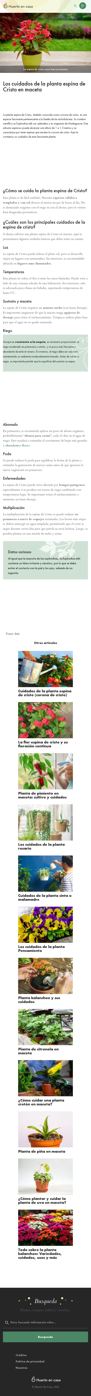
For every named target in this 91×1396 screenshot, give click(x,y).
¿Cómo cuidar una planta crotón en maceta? (41, 1099)
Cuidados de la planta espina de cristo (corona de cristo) (44, 692)
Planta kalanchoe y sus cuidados (39, 998)
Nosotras (21, 1364)
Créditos (21, 1351)
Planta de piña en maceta (41, 1148)
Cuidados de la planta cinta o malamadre (45, 896)
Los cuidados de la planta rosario (41, 845)
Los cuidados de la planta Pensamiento (41, 947)
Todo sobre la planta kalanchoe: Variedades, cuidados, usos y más (40, 1250)
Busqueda (45, 1333)
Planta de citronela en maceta (38, 1048)
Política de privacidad (30, 1358)
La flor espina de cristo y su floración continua (43, 743)
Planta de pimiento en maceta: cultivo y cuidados (42, 794)
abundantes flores (17, 445)
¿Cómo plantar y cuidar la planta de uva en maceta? (42, 1197)
